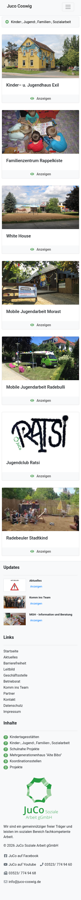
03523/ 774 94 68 (22, 873)
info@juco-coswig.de (25, 882)
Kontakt (9, 700)
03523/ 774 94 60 (58, 864)
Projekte (16, 767)
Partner (9, 693)
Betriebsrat (11, 681)
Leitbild (9, 669)
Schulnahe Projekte (24, 749)
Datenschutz (13, 706)
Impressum (12, 712)
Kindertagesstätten (24, 737)
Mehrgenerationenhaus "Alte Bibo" (36, 755)
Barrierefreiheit (14, 663)
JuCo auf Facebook (23, 856)
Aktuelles (10, 657)
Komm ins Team (16, 687)
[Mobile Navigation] (68, 7)
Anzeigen (36, 586)
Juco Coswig (19, 6)
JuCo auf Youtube (22, 864)
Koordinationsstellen (25, 761)
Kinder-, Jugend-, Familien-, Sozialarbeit (40, 743)
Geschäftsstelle (15, 675)
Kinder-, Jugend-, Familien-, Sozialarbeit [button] (38, 22)
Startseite (10, 651)
